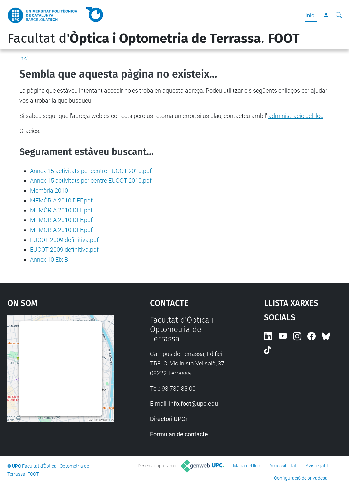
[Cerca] (339, 15)
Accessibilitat (283, 465)
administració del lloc (295, 115)
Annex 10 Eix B (49, 259)
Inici (310, 15)
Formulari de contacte (179, 434)
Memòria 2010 (49, 190)
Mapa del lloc (246, 465)
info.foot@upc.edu (193, 403)
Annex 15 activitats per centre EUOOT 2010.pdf (91, 170)
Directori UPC (167, 418)
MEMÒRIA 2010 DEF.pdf (61, 200)
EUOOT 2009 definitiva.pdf (64, 239)
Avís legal (315, 465)
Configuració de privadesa (301, 478)
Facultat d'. (153, 38)
